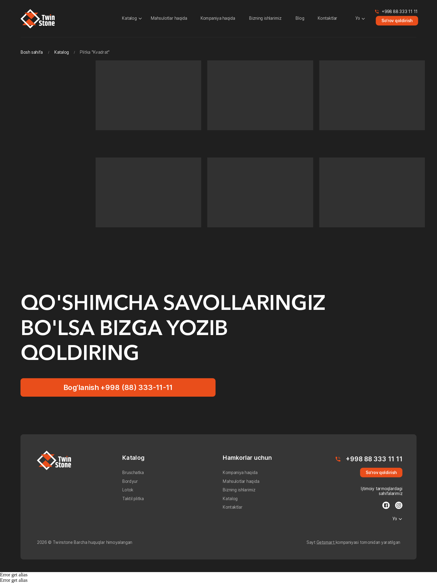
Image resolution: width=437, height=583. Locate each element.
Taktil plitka (133, 498)
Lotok (127, 490)
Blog (300, 18)
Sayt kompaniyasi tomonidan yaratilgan (353, 542)
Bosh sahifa (32, 52)
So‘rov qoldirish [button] (397, 20)
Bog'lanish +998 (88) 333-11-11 (118, 387)
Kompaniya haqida (218, 18)
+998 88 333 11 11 (400, 11)
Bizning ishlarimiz (265, 18)
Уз (357, 18)
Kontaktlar (327, 18)
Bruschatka (133, 472)
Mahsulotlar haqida (169, 18)
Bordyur (130, 481)
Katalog (129, 18)
